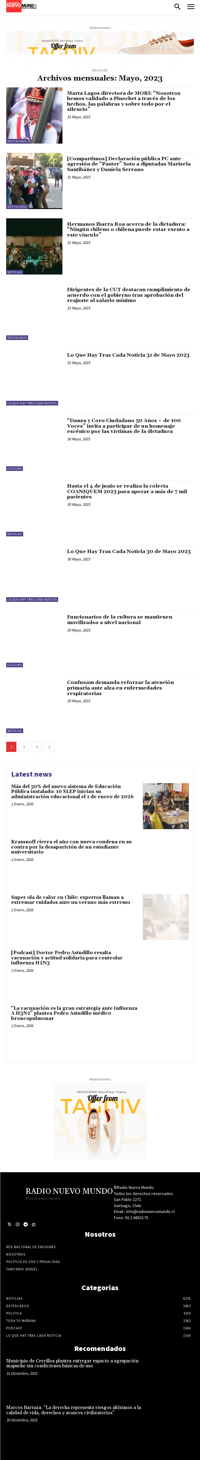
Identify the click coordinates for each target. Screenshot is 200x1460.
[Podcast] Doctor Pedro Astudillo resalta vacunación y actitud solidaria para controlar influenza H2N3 (67, 958)
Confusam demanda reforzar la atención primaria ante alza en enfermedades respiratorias (120, 687)
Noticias (14, 272)
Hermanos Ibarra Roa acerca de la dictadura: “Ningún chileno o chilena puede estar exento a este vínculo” (128, 229)
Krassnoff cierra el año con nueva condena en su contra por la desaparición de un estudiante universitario (71, 847)
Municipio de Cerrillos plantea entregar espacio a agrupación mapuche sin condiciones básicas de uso (72, 1363)
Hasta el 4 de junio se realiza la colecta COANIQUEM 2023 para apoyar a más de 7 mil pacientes (127, 491)
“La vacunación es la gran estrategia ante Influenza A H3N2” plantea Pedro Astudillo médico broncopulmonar (74, 1013)
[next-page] (49, 747)
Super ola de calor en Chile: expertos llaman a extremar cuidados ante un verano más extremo (70, 900)
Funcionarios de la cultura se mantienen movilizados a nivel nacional (119, 620)
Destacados (17, 141)
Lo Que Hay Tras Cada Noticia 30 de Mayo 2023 (129, 551)
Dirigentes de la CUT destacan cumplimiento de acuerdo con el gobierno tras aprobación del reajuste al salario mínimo (128, 295)
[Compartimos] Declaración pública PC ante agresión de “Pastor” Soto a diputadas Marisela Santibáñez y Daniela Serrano (129, 164)
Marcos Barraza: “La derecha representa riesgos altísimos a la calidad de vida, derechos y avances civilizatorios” (73, 1410)
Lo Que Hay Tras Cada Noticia (32, 403)
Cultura (14, 469)
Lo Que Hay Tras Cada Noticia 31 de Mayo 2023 (128, 355)
